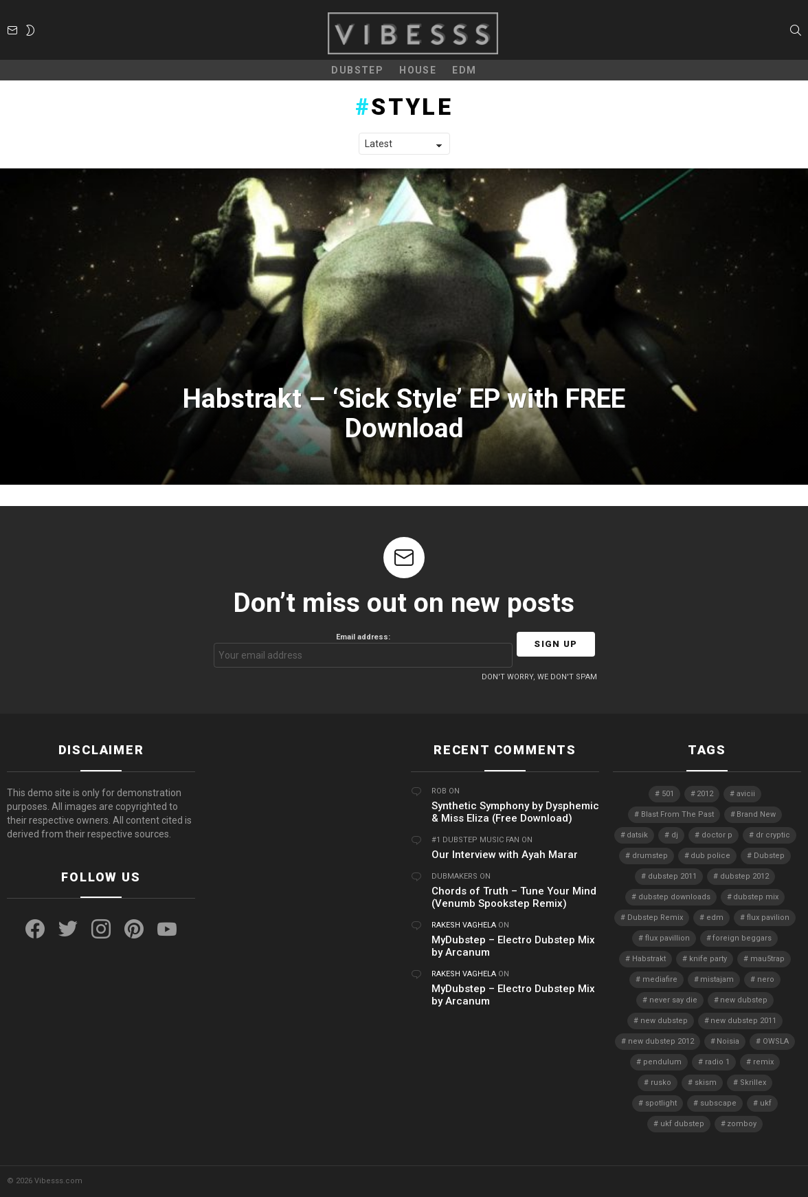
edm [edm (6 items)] (714, 917)
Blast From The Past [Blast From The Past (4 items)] (677, 814)
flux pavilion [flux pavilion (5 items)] (768, 917)
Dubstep (357, 70)
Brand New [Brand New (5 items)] (756, 814)
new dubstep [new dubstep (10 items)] (664, 1020)
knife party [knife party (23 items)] (708, 958)
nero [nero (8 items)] (765, 979)
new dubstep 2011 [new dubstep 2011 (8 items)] (743, 1020)
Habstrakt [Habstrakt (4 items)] (649, 958)
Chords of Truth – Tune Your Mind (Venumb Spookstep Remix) (513, 897)
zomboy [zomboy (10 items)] (741, 1123)
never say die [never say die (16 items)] (673, 1000)
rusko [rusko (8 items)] (661, 1082)
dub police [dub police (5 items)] (710, 855)
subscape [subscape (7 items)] (718, 1103)
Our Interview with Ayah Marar (504, 854)
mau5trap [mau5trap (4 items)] (767, 958)
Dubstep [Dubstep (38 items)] (769, 855)
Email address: (363, 650)
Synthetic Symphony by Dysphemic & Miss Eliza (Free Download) (515, 812)
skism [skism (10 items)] (706, 1082)
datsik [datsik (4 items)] (637, 835)
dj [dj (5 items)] (674, 835)
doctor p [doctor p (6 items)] (717, 835)
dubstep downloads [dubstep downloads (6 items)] (674, 896)
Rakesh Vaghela (463, 925)
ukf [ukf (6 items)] (766, 1103)
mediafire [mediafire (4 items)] (659, 979)
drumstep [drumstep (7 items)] (650, 855)
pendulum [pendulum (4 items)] (662, 1061)
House (417, 70)
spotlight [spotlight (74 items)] (661, 1103)
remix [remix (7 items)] (763, 1061)
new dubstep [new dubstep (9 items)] (743, 1000)
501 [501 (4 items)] (668, 793)
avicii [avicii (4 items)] (746, 793)
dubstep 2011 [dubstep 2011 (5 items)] (672, 876)
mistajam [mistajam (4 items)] (717, 979)
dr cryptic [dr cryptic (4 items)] (773, 835)
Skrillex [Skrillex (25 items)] (753, 1082)
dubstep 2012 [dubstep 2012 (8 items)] (744, 876)
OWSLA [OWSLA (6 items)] (776, 1041)
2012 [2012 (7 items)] (705, 793)
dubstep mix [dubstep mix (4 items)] (755, 896)
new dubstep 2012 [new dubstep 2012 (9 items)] (661, 1041)
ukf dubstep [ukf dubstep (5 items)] (682, 1123)
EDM (464, 70)
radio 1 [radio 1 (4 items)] (717, 1061)
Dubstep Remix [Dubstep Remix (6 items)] (655, 917)
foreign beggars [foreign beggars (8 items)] (742, 938)
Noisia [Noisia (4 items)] (728, 1041)
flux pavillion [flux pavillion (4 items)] (667, 938)
